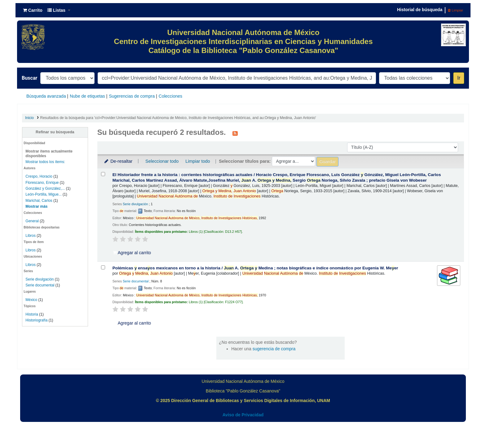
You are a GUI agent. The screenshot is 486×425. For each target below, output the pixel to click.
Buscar (29, 78)
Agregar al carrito (132, 252)
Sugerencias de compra (132, 96)
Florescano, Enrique (42, 182)
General (32, 221)
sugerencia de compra (274, 348)
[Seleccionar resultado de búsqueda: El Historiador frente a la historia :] (103, 174)
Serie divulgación (39, 279)
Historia (31, 314)
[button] (32, 10)
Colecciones (170, 96)
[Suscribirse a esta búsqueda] (235, 133)
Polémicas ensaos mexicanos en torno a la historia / (255, 268)
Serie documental (39, 285)
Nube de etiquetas (87, 96)
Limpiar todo (197, 161)
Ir (458, 78)
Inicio (29, 118)
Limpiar (455, 10)
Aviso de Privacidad (243, 414)
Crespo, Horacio (38, 176)
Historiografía (36, 320)
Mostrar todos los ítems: (45, 162)
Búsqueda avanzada (46, 96)
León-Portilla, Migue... (43, 194)
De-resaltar (118, 161)
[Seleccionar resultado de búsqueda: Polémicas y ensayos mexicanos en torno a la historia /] (103, 267)
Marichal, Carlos (38, 200)
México (31, 300)
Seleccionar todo (162, 161)
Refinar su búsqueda (55, 132)
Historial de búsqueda (419, 9)
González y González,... (45, 188)
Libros (30, 235)
